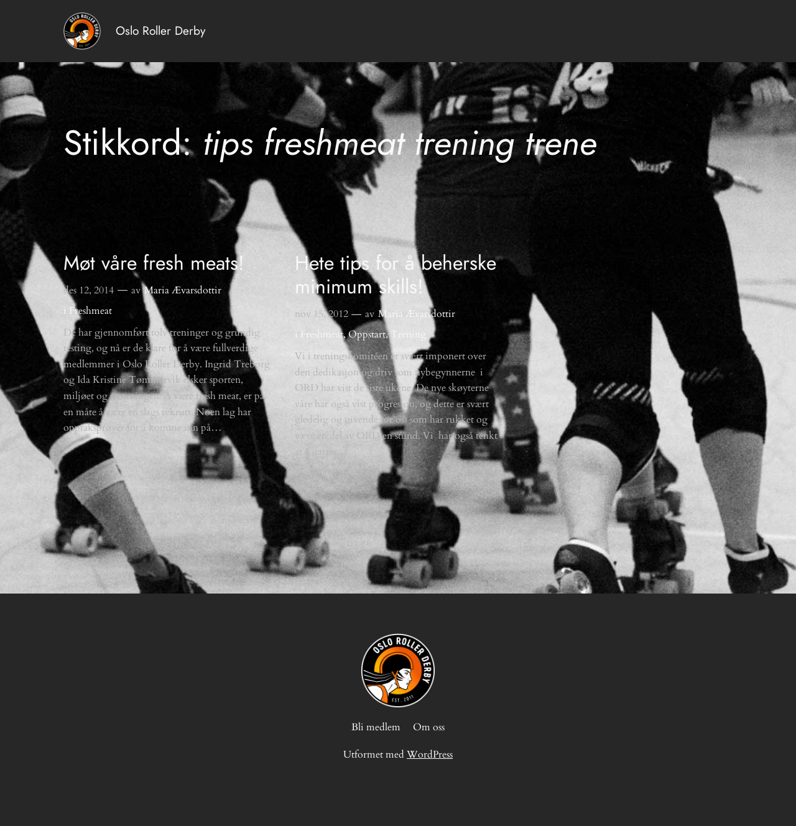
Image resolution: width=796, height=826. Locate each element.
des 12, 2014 (88, 290)
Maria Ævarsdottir (182, 290)
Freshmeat (90, 311)
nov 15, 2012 (321, 314)
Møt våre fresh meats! (153, 263)
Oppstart (367, 334)
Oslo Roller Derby (160, 30)
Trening (408, 334)
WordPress (430, 754)
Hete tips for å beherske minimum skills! (395, 275)
